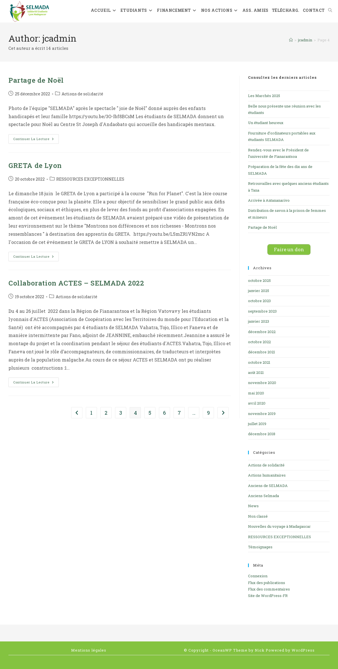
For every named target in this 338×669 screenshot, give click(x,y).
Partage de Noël (36, 80)
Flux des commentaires (269, 589)
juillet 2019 (257, 423)
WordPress (303, 650)
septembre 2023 (262, 311)
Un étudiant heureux (265, 122)
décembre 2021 (261, 351)
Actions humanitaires (267, 475)
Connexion (257, 575)
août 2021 (256, 372)
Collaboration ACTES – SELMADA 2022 (76, 283)
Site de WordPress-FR (268, 595)
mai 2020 (256, 393)
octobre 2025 (259, 280)
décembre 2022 (262, 331)
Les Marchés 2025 (264, 95)
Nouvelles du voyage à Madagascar (279, 526)
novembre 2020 (262, 382)
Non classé (258, 516)
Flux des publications (266, 582)
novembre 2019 (262, 413)
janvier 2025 (258, 290)
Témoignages (260, 546)
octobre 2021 (259, 362)
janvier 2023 (258, 321)
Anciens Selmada (263, 495)
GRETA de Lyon (35, 165)
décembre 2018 (261, 433)
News (253, 505)
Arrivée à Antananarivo (269, 200)
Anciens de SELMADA (268, 485)
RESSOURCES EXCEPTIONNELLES (90, 179)
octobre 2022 (259, 341)
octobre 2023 (259, 300)
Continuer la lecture (36, 140)
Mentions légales (88, 650)
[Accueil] (291, 39)
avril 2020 (256, 403)
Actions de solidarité (82, 93)
